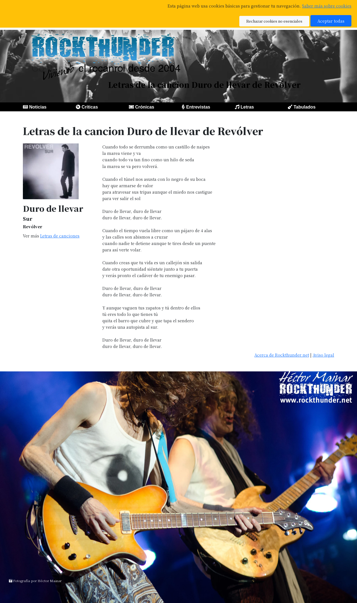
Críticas (89, 107)
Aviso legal (323, 355)
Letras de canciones (59, 236)
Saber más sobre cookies (326, 6)
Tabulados (304, 107)
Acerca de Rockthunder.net (281, 355)
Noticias (37, 107)
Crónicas (144, 107)
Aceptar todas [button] (330, 21)
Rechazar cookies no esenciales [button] (274, 21)
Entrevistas (198, 107)
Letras (247, 107)
